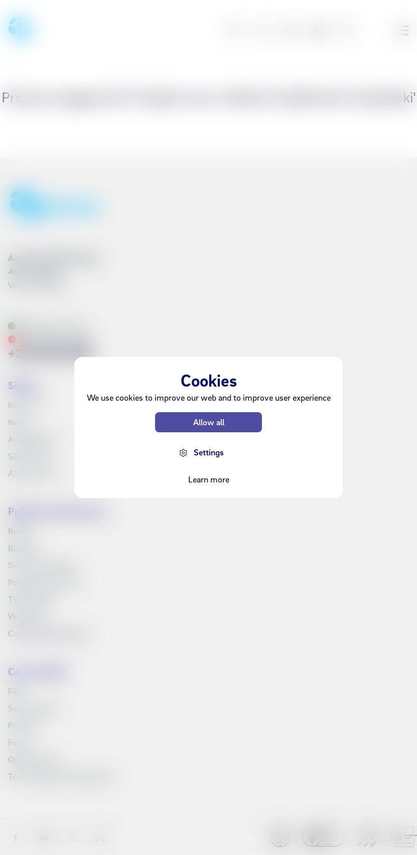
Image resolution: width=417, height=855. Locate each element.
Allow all (208, 422)
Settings (209, 452)
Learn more (208, 479)
